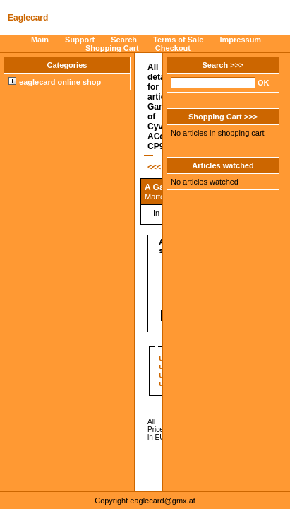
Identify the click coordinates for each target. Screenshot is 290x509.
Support (80, 39)
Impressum (240, 39)
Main (40, 39)
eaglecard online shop (54, 82)
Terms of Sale (178, 39)
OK (264, 82)
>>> (236, 65)
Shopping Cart (112, 48)
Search (124, 39)
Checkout (173, 48)
